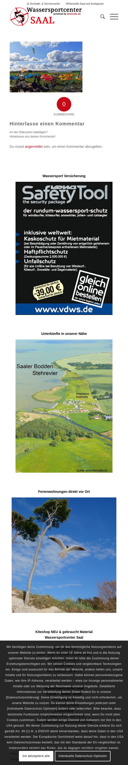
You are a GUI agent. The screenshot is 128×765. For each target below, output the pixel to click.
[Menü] (111, 16)
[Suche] (100, 16)
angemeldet (34, 146)
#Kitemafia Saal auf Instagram (85, 3)
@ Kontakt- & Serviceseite (43, 3)
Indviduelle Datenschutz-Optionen (83, 756)
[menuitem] (43, 3)
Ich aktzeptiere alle (36, 756)
